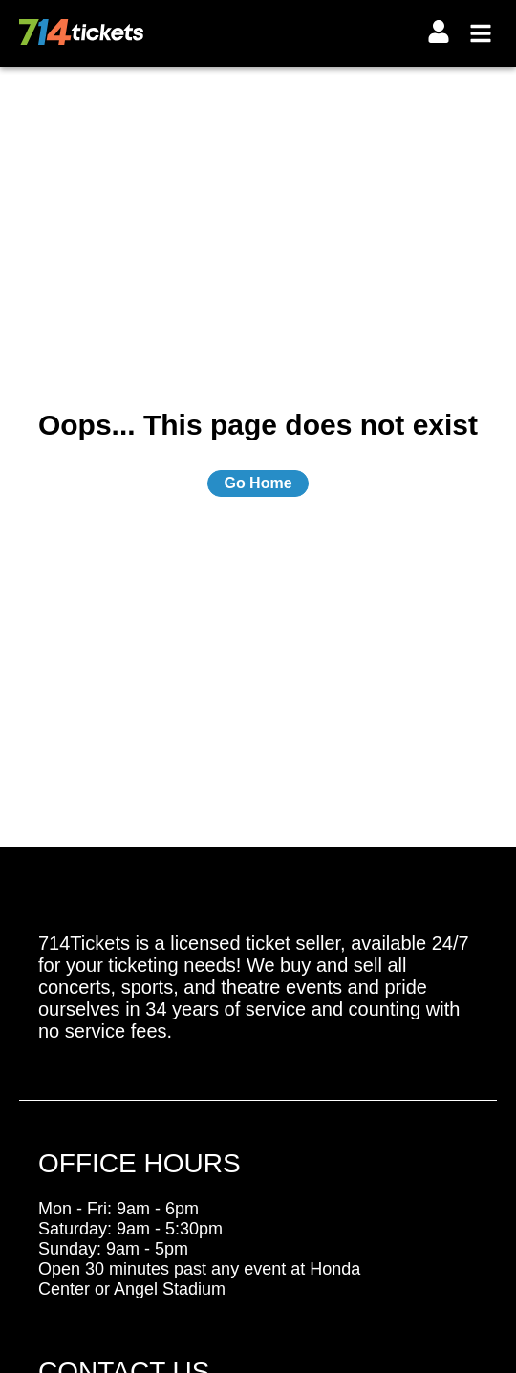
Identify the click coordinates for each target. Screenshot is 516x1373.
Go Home (257, 483)
